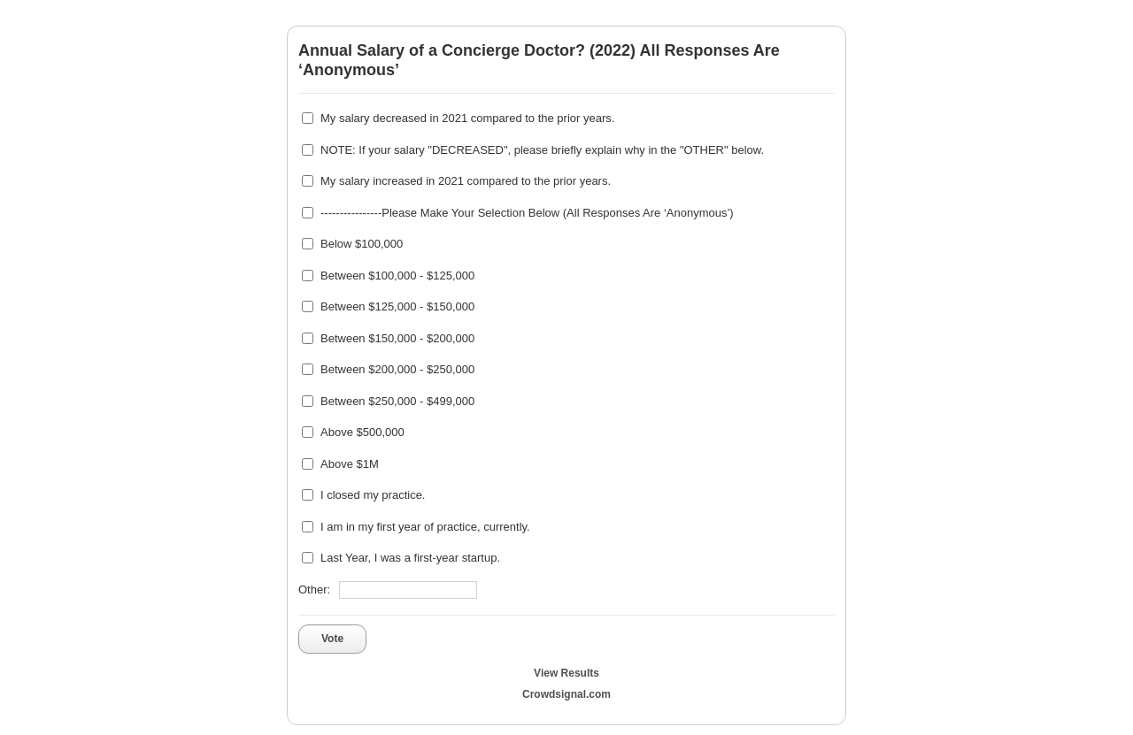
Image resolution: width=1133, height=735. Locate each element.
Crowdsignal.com (566, 694)
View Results (566, 673)
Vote (332, 638)
